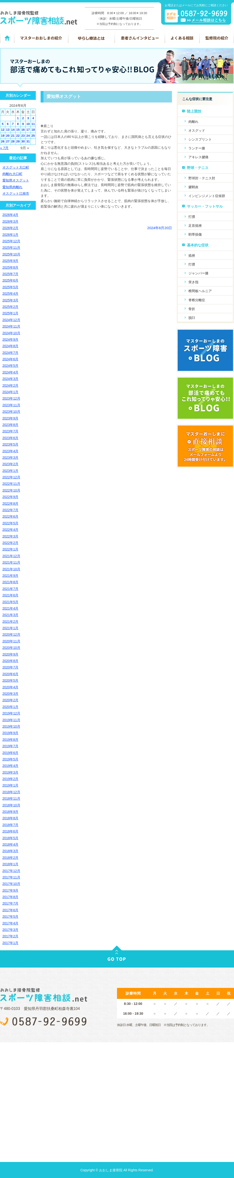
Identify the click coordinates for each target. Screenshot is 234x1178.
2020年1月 (10, 707)
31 (28, 141)
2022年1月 (10, 549)
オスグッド (196, 130)
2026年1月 (10, 235)
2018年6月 (10, 831)
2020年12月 (11, 634)
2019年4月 (10, 766)
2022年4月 (10, 530)
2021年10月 (11, 569)
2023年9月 (10, 418)
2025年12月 (11, 241)
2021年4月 (10, 608)
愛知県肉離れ (12, 187)
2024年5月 (10, 366)
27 (7, 141)
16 (23, 129)
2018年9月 (10, 812)
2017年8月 (10, 897)
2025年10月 (11, 254)
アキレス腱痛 (198, 157)
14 (12, 129)
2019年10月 (11, 726)
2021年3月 (10, 615)
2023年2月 (10, 464)
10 (28, 124)
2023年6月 (10, 438)
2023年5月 (10, 444)
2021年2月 (10, 621)
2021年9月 (10, 576)
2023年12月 (11, 398)
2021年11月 (11, 562)
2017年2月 (10, 936)
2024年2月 (10, 385)
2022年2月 (10, 543)
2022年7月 (10, 510)
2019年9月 (10, 733)
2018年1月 (10, 864)
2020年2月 (10, 700)
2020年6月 (10, 674)
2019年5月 (10, 759)
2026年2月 (10, 228)
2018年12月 (11, 792)
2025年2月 (10, 307)
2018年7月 (10, 825)
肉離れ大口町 (12, 174)
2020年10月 (11, 648)
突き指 (193, 282)
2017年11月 (11, 877)
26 (2, 141)
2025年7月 (10, 274)
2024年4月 (10, 372)
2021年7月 (10, 589)
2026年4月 (10, 215)
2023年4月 (10, 451)
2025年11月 (11, 247)
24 (28, 135)
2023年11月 (11, 405)
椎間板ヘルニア (200, 291)
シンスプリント (200, 139)
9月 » (25, 148)
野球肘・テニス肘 (201, 178)
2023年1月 (10, 471)
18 (33, 129)
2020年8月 (10, 661)
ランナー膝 (196, 148)
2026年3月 (10, 221)
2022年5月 (10, 523)
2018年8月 (10, 818)
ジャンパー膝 (198, 273)
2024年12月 (11, 320)
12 (2, 129)
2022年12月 (11, 477)
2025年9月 (10, 261)
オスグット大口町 (15, 167)
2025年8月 (10, 267)
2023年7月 (10, 431)
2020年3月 (10, 694)
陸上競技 (194, 111)
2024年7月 (10, 353)
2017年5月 (10, 916)
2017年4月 (10, 923)
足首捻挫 (195, 225)
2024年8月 (10, 346)
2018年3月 (10, 851)
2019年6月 (10, 753)
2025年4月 (10, 293)
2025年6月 (10, 280)
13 (7, 129)
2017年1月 (10, 943)
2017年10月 (11, 884)
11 (33, 124)
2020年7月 (10, 667)
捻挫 (191, 255)
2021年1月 (10, 628)
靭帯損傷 (195, 234)
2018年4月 (10, 844)
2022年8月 (10, 503)
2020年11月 (11, 641)
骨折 (191, 309)
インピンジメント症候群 (206, 196)
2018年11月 (11, 798)
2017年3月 (10, 930)
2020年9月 (10, 654)
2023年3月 (10, 457)
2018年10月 (11, 805)
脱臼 (191, 318)
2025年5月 (10, 287)
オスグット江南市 (15, 193)
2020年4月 (10, 687)
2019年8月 (10, 740)
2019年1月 (10, 785)
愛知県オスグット (64, 96)
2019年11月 (11, 720)
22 (18, 135)
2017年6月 (10, 910)
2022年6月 (10, 516)
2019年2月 (10, 779)
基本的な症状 (197, 245)
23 (23, 135)
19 (2, 135)
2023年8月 (10, 425)
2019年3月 (10, 772)
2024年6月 (10, 359)
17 (28, 129)
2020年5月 (10, 680)
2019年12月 (11, 713)
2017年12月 (11, 871)
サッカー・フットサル (205, 206)
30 (23, 141)
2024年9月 (10, 339)
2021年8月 (10, 582)
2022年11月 (11, 484)
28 (12, 141)
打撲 (191, 217)
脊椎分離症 (196, 300)
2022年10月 (11, 490)
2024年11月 (11, 326)
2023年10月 (11, 411)
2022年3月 (10, 536)
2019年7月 (10, 746)
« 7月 (4, 148)
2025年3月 (10, 300)
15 (18, 129)
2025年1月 (10, 313)
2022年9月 (10, 497)
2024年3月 (10, 379)
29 (18, 141)
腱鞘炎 (193, 187)
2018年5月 (10, 838)
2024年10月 (11, 333)
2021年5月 (10, 602)
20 (7, 135)
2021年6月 (10, 595)
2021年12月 (11, 556)
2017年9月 (10, 890)
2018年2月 (10, 858)
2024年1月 (10, 392)
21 (12, 135)
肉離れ (193, 122)
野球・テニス (197, 168)
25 (33, 135)
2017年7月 (10, 903)
